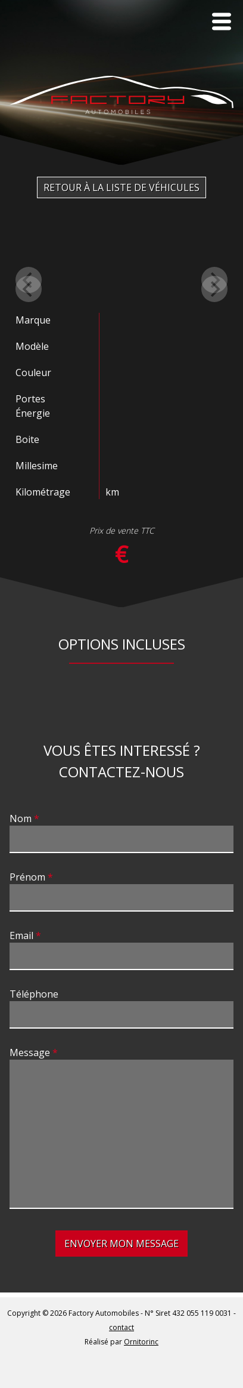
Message (30, 1052)
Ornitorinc (141, 1342)
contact (121, 1327)
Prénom (27, 877)
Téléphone (34, 994)
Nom (21, 818)
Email (21, 935)
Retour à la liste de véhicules (121, 187)
